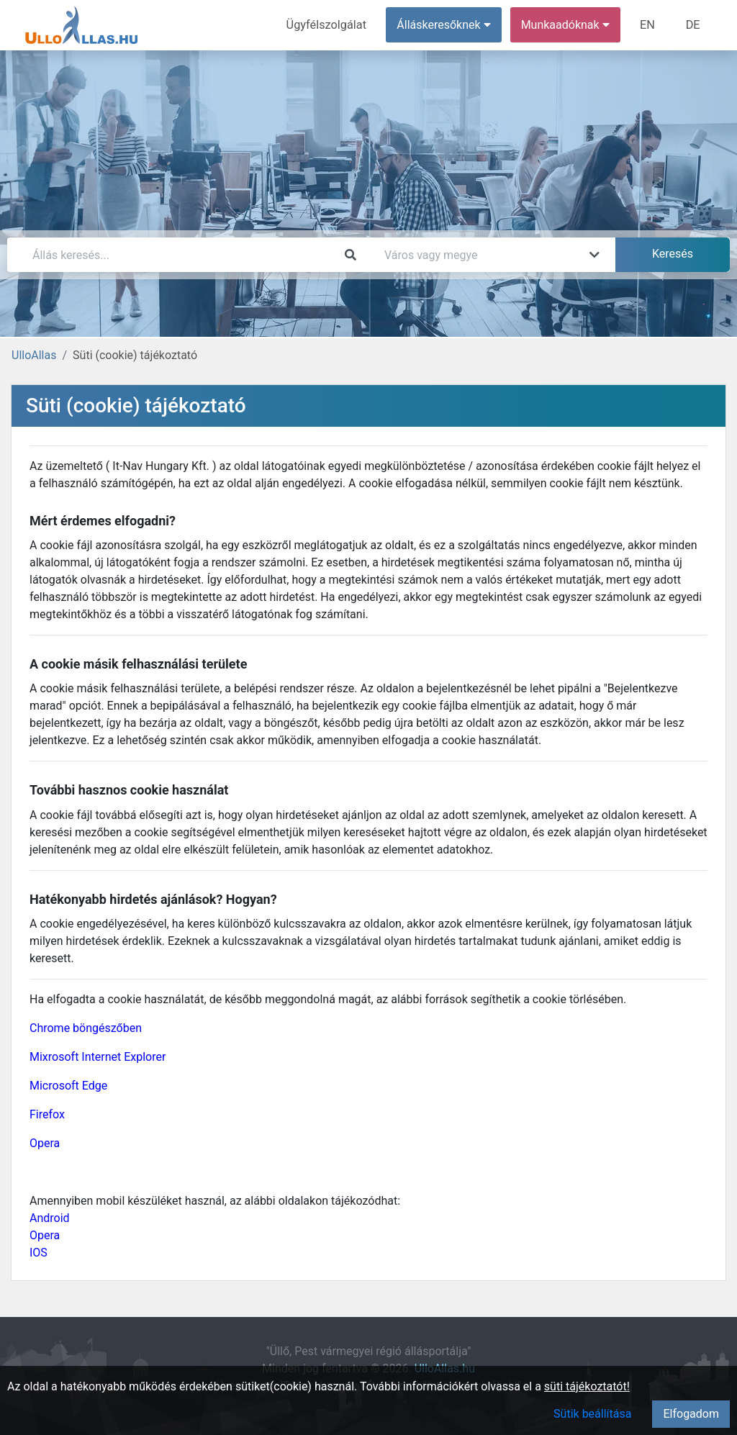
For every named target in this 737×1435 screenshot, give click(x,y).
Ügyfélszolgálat (328, 25)
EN (648, 25)
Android (50, 1218)
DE (693, 25)
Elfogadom (691, 1414)
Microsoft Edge (68, 1085)
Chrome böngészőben (86, 1028)
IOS (39, 1252)
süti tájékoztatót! (587, 1386)
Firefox (47, 1114)
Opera (45, 1143)
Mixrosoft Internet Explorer (98, 1057)
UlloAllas (34, 355)
